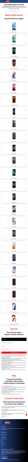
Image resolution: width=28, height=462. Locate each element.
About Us (2, 442)
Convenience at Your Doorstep (7, 342)
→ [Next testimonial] (3, 417)
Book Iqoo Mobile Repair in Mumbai (14, 10)
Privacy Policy (3, 435)
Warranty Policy (3, 437)
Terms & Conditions (4, 434)
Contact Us (3, 443)
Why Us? (4, 339)
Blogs (2, 440)
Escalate (2, 445)
